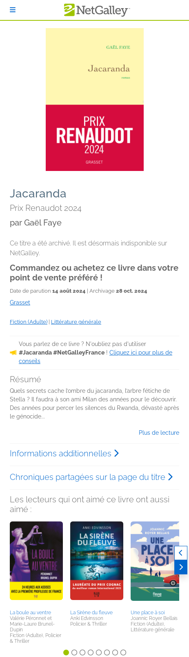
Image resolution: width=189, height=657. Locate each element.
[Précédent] (180, 553)
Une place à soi (148, 612)
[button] (36, 564)
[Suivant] (180, 567)
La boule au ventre (30, 612)
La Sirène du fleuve (91, 612)
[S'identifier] (12, 10)
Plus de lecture (159, 432)
